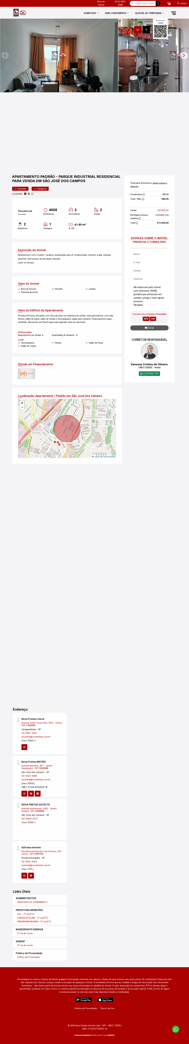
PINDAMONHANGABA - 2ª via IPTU (34, 921)
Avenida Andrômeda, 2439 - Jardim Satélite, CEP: (39, 809)
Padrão (47, 176)
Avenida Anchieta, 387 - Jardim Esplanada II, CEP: (36, 766)
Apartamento (25, 176)
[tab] (137, 29)
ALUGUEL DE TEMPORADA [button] (148, 13)
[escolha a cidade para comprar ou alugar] (182, 3)
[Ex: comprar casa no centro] (143, 3)
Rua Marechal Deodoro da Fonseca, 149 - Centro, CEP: (41, 852)
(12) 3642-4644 (29, 861)
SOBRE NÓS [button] (90, 13)
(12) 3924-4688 (29, 776)
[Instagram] (24, 747)
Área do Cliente (101, 3)
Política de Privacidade (85, 1008)
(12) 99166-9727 (29, 818)
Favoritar (20, 189)
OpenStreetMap (109, 457)
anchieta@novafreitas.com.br (35, 736)
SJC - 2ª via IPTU (25, 914)
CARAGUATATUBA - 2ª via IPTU (32, 918)
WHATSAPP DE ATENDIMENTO (32, 902)
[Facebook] (31, 794)
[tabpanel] (94, 55)
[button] (169, 3)
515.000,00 (163, 210)
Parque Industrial (77, 176)
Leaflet (96, 457)
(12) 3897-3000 (29, 733)
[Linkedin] (38, 794)
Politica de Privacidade (28, 957)
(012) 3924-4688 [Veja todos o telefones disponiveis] (120, 3)
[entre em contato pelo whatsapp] (174, 1028)
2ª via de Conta (25, 933)
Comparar (40, 189)
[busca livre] (158, 3)
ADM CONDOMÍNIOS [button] (116, 13)
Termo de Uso (107, 1008)
